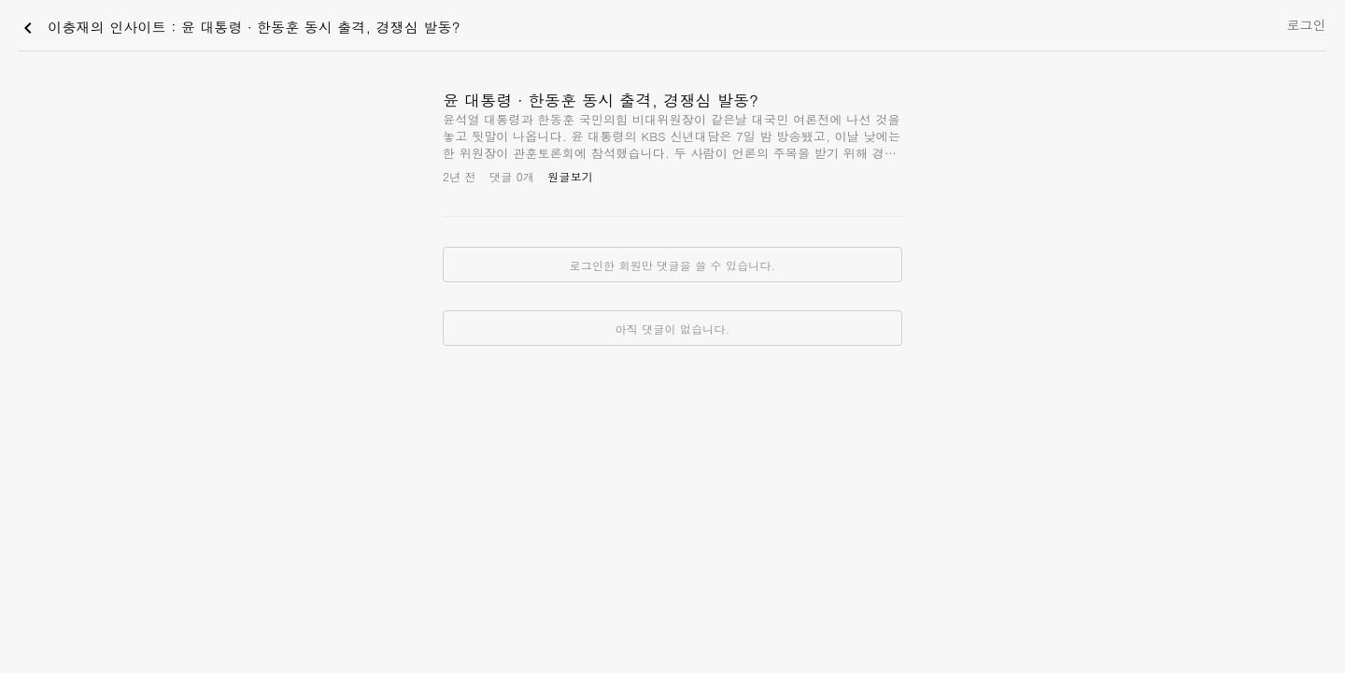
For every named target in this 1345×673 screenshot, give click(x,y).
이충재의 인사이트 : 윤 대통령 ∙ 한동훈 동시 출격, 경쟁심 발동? (238, 28)
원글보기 (570, 176)
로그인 (1306, 24)
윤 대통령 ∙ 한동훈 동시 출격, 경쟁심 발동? (600, 100)
